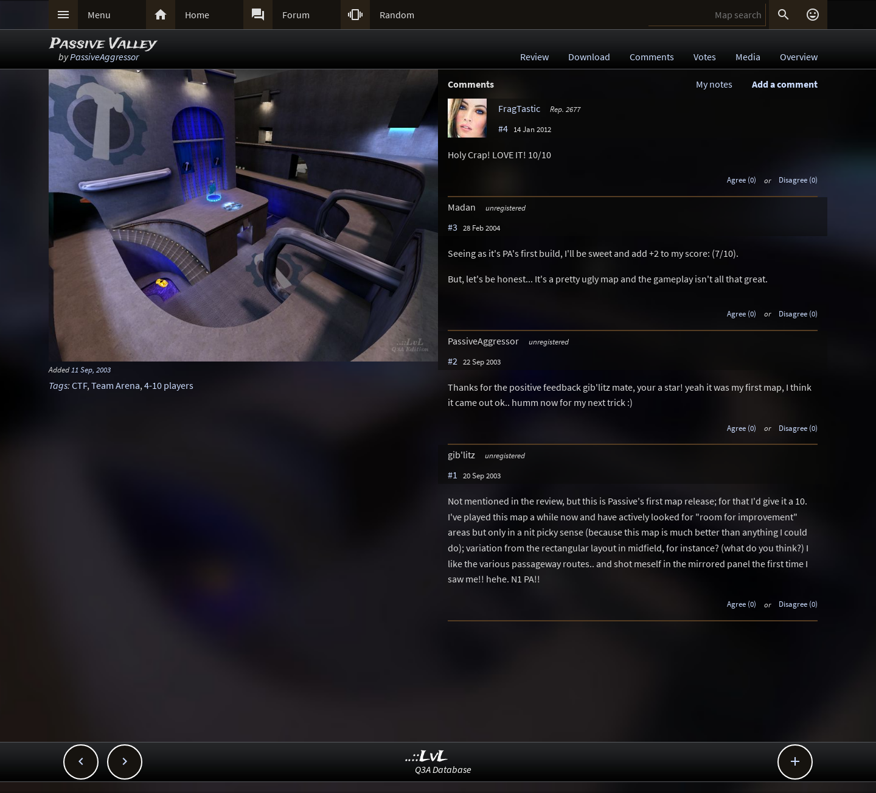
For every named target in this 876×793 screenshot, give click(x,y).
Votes (704, 57)
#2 (452, 361)
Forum (296, 15)
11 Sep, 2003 (91, 369)
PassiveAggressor (104, 57)
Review (534, 57)
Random (397, 15)
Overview (799, 57)
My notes (714, 84)
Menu (99, 15)
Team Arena (115, 385)
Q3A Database (443, 769)
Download (589, 57)
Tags (58, 385)
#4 (503, 128)
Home (197, 15)
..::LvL (426, 756)
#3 (452, 227)
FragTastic (519, 108)
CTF (79, 385)
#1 (452, 475)
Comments (652, 57)
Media (747, 57)
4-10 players (168, 385)
